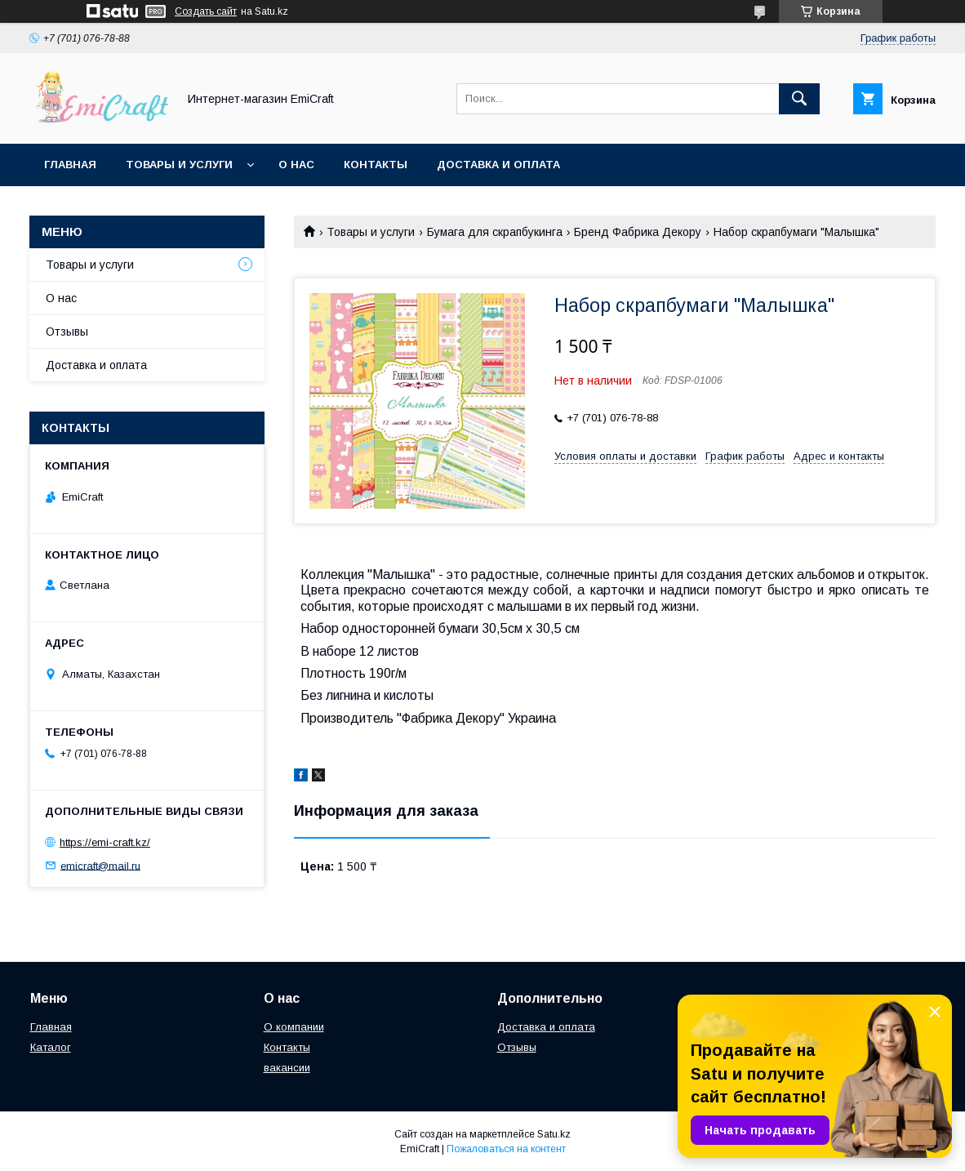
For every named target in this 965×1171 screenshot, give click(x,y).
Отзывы (67, 331)
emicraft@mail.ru (100, 865)
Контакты (375, 164)
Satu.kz (554, 1134)
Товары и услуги (179, 164)
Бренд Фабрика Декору (637, 231)
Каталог (50, 1047)
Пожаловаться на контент (506, 1149)
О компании (294, 1027)
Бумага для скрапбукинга (495, 231)
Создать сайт (206, 11)
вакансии (287, 1068)
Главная (70, 164)
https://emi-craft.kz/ (105, 842)
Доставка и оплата (498, 164)
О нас (296, 164)
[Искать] (799, 98)
